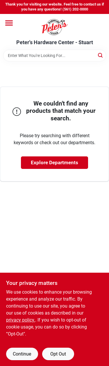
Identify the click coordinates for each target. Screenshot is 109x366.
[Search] (101, 55)
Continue (22, 354)
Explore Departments (54, 162)
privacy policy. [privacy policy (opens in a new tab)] (20, 320)
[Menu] (9, 23)
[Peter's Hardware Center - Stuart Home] (54, 26)
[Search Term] (54, 55)
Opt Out (58, 354)
